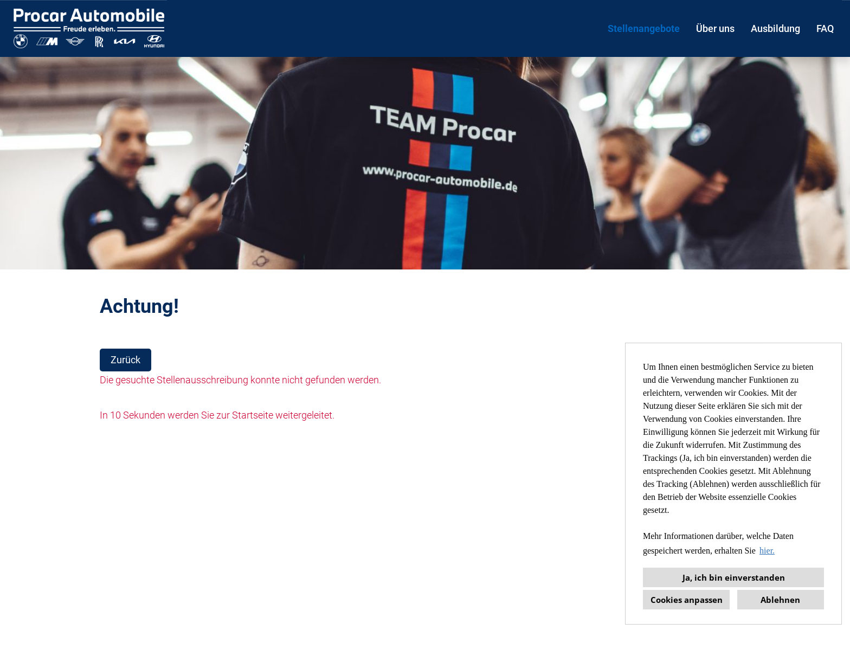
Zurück (125, 359)
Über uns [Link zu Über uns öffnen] (715, 28)
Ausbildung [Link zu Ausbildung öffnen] (775, 28)
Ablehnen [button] (780, 599)
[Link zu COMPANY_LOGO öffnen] (89, 28)
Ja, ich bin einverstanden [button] (733, 577)
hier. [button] (767, 550)
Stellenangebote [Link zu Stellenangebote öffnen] (644, 28)
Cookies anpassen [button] (687, 599)
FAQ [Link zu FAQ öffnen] (825, 28)
